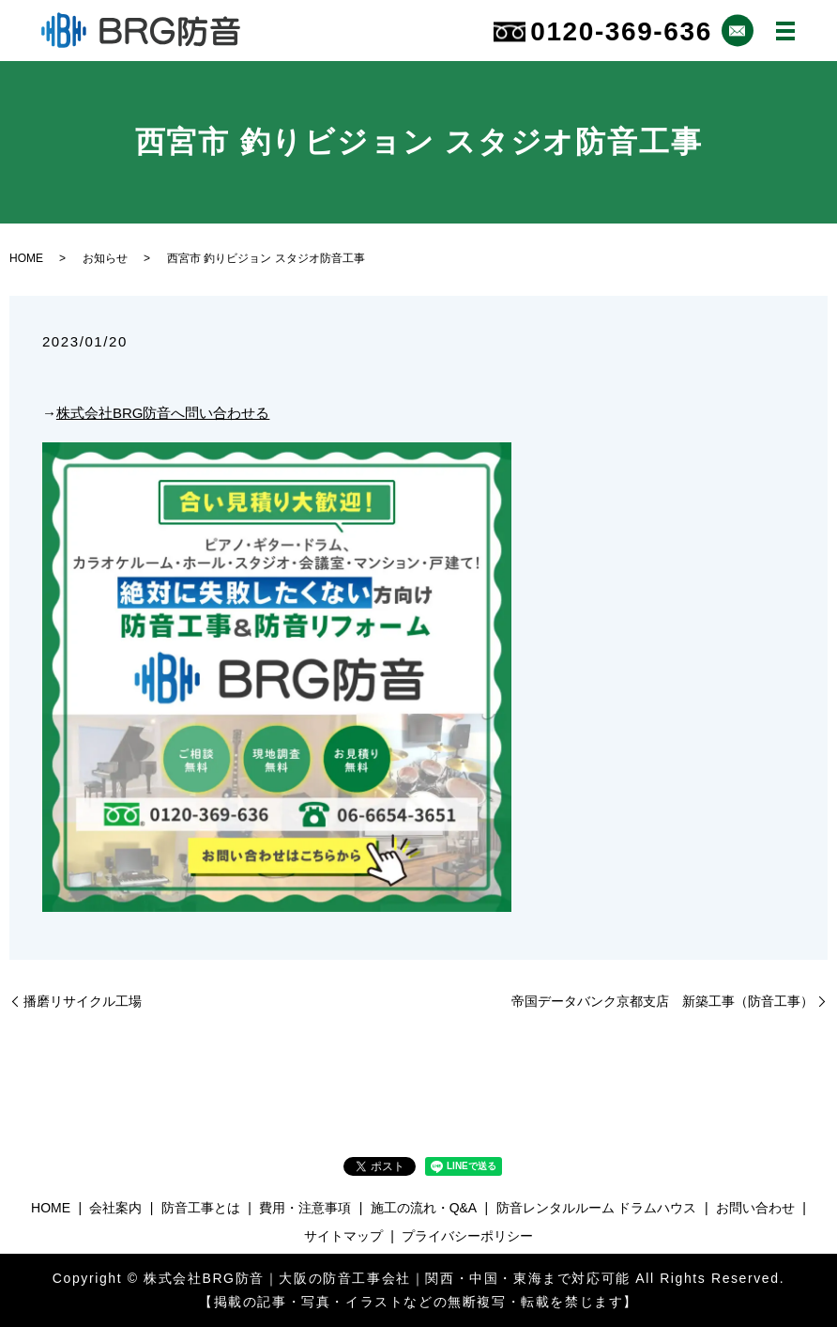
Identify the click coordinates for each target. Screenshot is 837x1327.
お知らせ (105, 258)
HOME (26, 258)
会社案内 (115, 1207)
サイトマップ (343, 1235)
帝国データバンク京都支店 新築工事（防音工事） (662, 1001)
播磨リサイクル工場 (82, 1001)
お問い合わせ (755, 1207)
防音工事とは (200, 1207)
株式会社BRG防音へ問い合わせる (163, 413)
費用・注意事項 (305, 1207)
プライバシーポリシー (467, 1235)
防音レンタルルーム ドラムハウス (596, 1207)
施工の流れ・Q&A (424, 1207)
